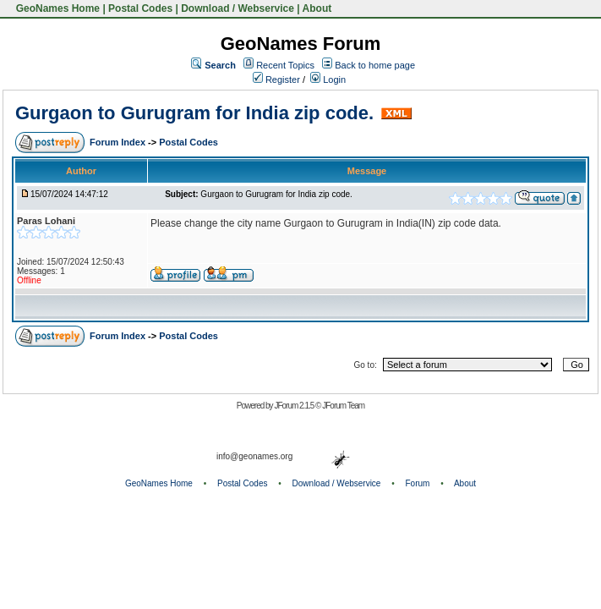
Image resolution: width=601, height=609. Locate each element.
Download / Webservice (237, 8)
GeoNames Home (56, 8)
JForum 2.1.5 (294, 405)
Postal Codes (140, 8)
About (317, 8)
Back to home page (375, 65)
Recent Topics (285, 65)
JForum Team (343, 405)
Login (328, 79)
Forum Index (119, 142)
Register (276, 79)
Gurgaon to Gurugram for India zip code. (194, 112)
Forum (418, 483)
